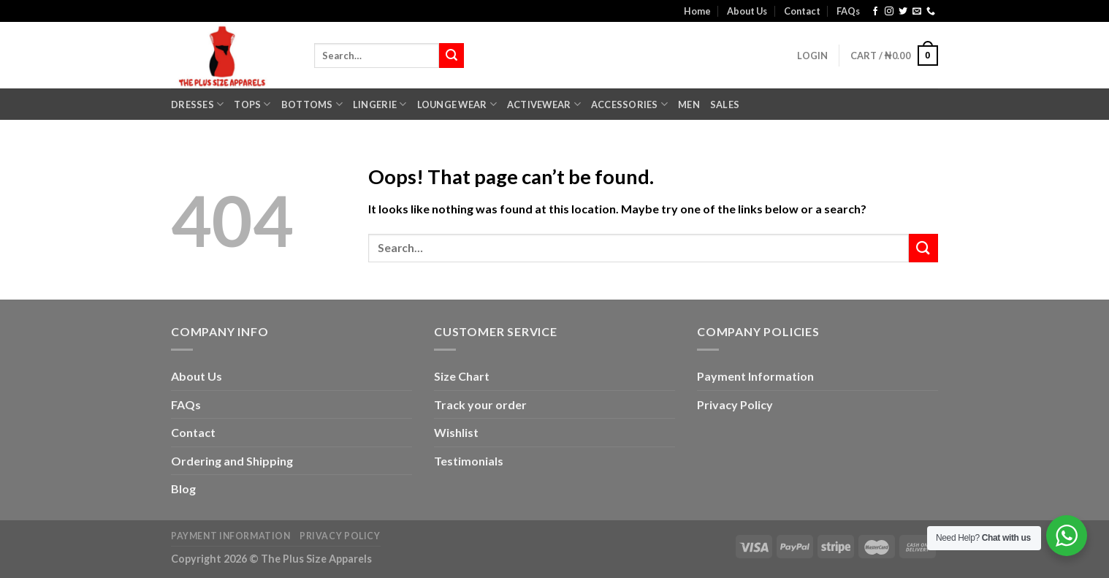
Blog (183, 488)
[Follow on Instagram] (889, 12)
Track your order (480, 404)
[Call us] (930, 12)
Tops (252, 104)
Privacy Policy (735, 404)
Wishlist (456, 432)
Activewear (544, 104)
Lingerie (380, 104)
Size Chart (461, 376)
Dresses (197, 104)
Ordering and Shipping (232, 461)
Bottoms (312, 104)
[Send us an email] (916, 12)
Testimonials (468, 461)
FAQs (848, 11)
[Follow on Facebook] (875, 12)
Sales (724, 104)
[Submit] (451, 55)
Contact (802, 11)
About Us (747, 11)
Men (689, 104)
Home (697, 11)
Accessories (629, 104)
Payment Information (755, 376)
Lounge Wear (457, 104)
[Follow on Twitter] (903, 12)
